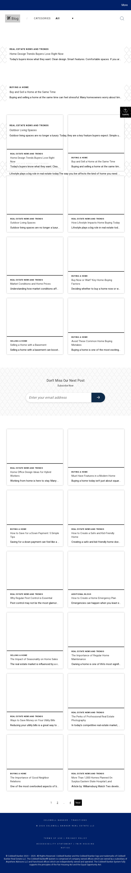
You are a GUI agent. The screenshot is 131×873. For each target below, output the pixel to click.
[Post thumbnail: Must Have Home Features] (96, 457)
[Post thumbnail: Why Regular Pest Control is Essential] (35, 579)
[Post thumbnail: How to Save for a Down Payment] (35, 518)
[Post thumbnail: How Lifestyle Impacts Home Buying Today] (96, 204)
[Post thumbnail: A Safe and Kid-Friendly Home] (96, 518)
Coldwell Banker (56, 820)
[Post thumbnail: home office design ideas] (35, 457)
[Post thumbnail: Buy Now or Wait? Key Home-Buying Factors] (96, 265)
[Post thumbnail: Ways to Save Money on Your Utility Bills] (35, 702)
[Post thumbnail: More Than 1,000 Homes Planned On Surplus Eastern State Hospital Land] (96, 763)
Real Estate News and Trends (29, 49)
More (124, 5)
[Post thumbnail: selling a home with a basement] (35, 326)
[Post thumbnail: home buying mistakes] (96, 326)
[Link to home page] (3, 5)
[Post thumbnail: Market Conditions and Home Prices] (35, 265)
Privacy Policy (76, 838)
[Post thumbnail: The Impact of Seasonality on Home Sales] (35, 641)
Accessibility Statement (54, 844)
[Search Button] (122, 18)
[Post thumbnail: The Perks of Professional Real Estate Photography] (96, 702)
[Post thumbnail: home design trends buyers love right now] (35, 143)
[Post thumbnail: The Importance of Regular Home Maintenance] (96, 641)
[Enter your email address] (58, 397)
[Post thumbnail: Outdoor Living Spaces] (35, 204)
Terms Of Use (53, 838)
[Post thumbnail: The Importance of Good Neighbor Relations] (35, 763)
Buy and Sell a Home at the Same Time (33, 92)
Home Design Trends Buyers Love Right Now (36, 53)
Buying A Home (19, 87)
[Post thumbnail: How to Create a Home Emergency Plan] (96, 579)
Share (125, 112)
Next (78, 802)
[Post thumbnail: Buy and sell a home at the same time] (96, 143)
